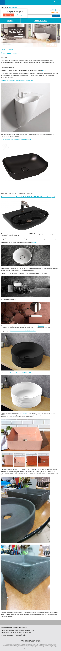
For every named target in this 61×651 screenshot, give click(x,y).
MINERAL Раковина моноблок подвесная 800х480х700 (17, 80)
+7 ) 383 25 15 (7, 635)
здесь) (44, 70)
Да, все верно (8, 15)
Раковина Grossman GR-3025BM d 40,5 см (22, 331)
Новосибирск (13, 7)
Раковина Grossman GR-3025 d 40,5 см (21, 373)
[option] (30, 33)
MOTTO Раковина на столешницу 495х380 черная (16, 139)
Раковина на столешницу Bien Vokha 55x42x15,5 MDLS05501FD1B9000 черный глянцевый (28, 197)
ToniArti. (34, 242)
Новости (10, 49)
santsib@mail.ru (55, 10)
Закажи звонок (54, 12)
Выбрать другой (20, 15)
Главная (3, 49)
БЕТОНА (25, 413)
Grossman (41, 326)
